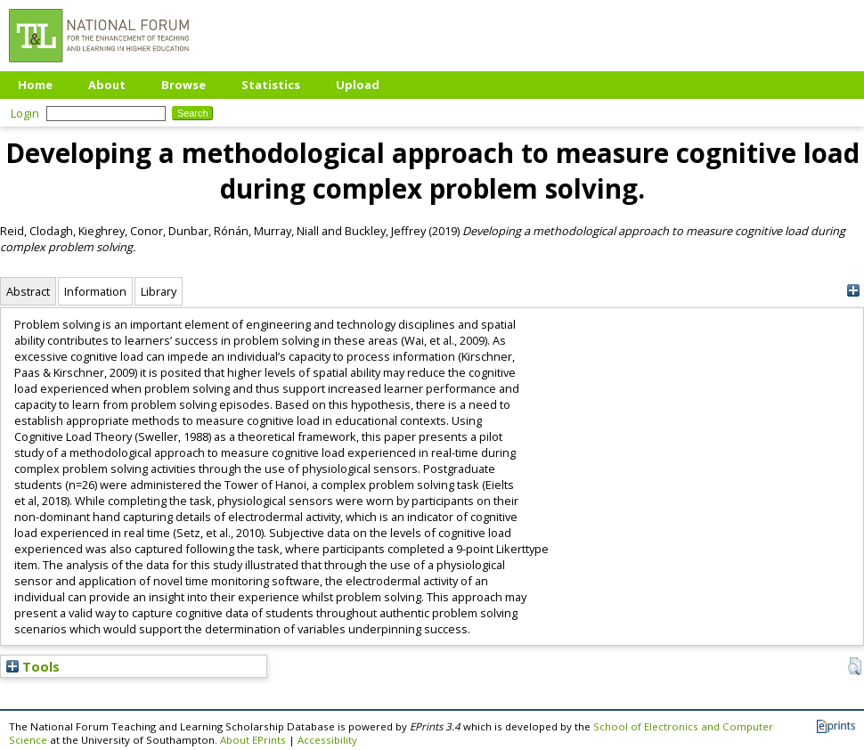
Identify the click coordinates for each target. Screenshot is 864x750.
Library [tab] (158, 291)
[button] (854, 666)
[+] (853, 291)
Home (35, 85)
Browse (183, 85)
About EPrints (253, 739)
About (107, 85)
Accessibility (327, 739)
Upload (357, 85)
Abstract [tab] (28, 291)
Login (25, 113)
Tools (33, 666)
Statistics (270, 85)
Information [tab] (95, 291)
